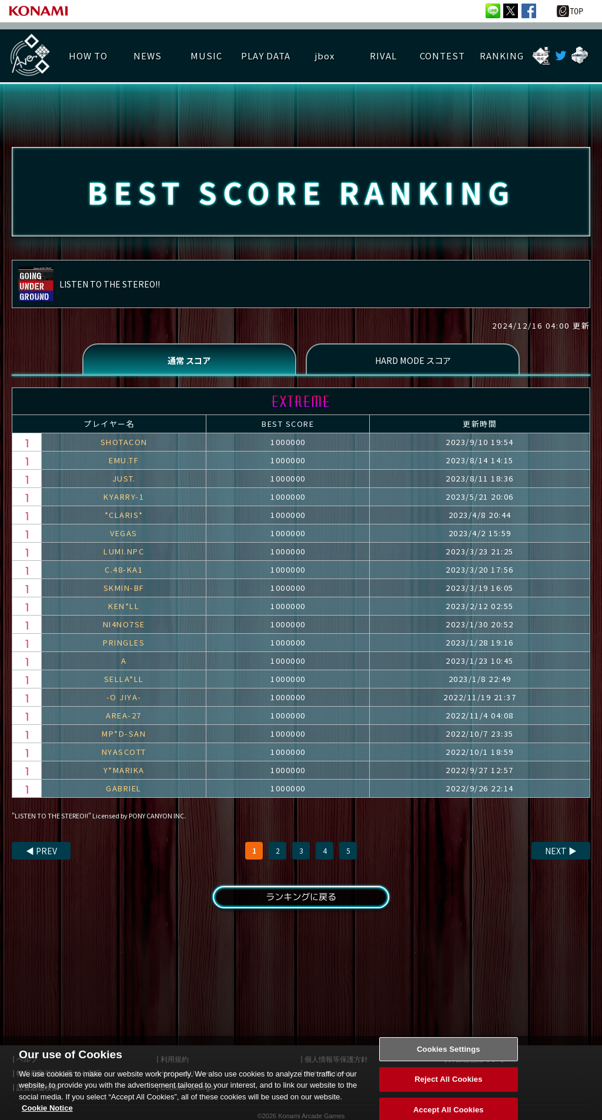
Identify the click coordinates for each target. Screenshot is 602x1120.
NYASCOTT (124, 755)
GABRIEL (124, 792)
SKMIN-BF (124, 591)
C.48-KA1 (124, 573)
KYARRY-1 (123, 500)
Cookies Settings (448, 1059)
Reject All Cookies (448, 1089)
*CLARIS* (124, 518)
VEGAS (124, 537)
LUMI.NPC (123, 555)
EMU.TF (124, 464)
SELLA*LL (124, 682)
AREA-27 (124, 719)
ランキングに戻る (301, 901)
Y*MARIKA (124, 774)
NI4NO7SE (124, 628)
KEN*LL (123, 610)
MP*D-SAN (124, 737)
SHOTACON (124, 446)
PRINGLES (124, 646)
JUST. (124, 482)
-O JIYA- (124, 701)
